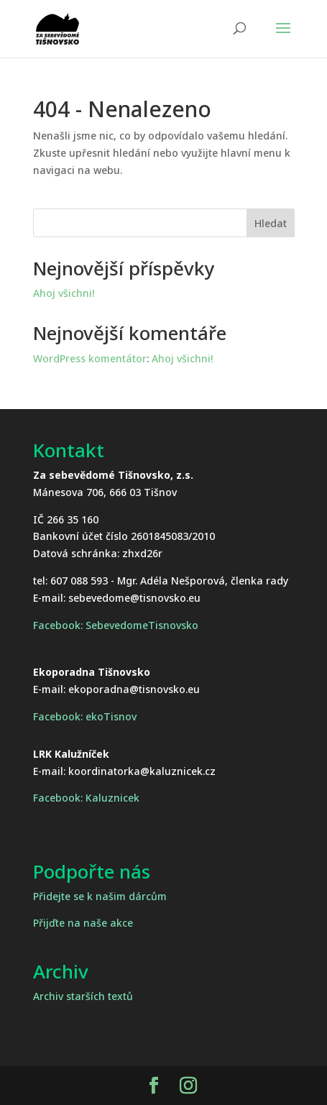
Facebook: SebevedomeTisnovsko (115, 625)
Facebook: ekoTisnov (85, 716)
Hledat (270, 223)
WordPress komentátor (90, 358)
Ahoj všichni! (63, 293)
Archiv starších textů (83, 996)
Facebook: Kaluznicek (86, 797)
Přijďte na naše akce (83, 923)
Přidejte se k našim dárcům (100, 896)
